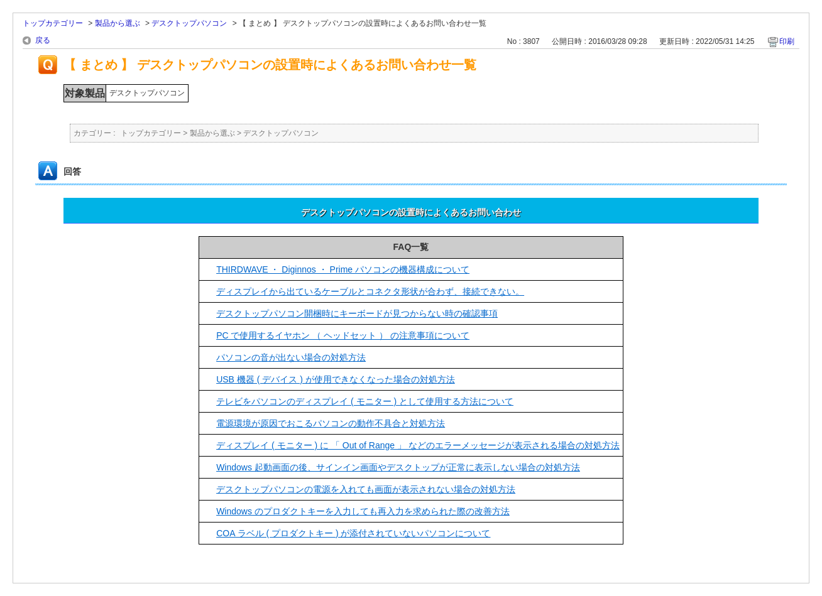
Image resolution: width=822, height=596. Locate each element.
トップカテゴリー (53, 23)
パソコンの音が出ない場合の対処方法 (291, 357)
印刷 (786, 41)
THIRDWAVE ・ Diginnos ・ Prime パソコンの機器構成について (342, 269)
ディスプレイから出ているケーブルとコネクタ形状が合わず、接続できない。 (370, 291)
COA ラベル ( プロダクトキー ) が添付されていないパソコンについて (353, 533)
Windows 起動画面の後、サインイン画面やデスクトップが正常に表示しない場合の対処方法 (398, 467)
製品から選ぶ (117, 23)
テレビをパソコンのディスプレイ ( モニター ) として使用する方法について (364, 401)
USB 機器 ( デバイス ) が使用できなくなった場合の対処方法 (335, 379)
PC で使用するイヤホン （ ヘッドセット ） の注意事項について (342, 335)
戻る (42, 40)
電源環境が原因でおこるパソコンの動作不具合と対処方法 (330, 423)
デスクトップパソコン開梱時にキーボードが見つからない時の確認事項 (357, 313)
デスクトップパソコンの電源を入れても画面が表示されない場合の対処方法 (365, 489)
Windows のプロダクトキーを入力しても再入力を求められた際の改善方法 (363, 511)
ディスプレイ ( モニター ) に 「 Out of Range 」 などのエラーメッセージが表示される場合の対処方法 (418, 445)
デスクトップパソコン (189, 23)
